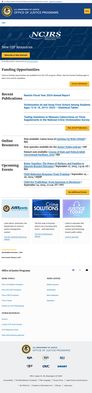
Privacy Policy (58, 380)
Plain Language (44, 380)
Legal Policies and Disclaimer (76, 380)
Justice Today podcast (69, 147)
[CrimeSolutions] (46, 208)
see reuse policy (32, 61)
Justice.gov (68, 385)
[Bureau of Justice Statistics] (45, 361)
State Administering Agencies (13, 335)
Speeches (50, 300)
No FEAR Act (24, 385)
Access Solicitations (79, 84)
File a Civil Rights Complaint (12, 284)
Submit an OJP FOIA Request (13, 306)
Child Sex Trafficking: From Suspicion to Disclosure (52, 182)
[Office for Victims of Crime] (46, 367)
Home (3, 22)
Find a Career (7, 300)
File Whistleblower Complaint (26, 380)
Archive (4, 319)
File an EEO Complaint (10, 295)
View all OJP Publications (77, 128)
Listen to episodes (71, 237)
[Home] (36, 11)
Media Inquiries (53, 284)
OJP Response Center (10, 330)
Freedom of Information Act (42, 385)
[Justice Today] (76, 208)
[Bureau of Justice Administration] (29, 359)
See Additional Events (77, 192)
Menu (87, 11)
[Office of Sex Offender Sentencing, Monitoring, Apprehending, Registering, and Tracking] (62, 367)
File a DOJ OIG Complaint (11, 290)
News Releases (52, 295)
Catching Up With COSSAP (70, 139)
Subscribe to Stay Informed (15, 55)
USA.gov (58, 385)
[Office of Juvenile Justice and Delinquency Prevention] (30, 368)
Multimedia (51, 290)
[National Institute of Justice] (62, 359)
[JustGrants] (15, 208)
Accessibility (8, 380)
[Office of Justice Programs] (7, 11)
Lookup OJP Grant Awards (12, 324)
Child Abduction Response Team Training (47, 174)
